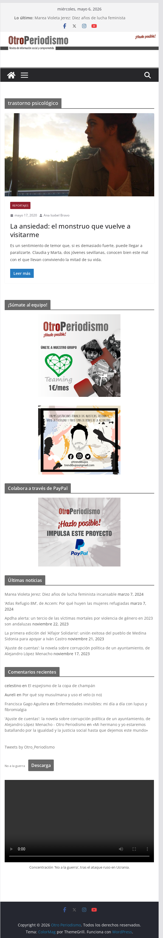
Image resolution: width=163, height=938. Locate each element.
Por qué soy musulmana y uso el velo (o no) (64, 694)
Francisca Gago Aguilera (29, 703)
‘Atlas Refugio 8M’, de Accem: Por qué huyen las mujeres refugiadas (69, 603)
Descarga (43, 765)
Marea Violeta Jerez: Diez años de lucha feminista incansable (63, 594)
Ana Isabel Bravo (59, 215)
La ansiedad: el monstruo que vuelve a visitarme (72, 230)
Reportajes (22, 205)
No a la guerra (17, 766)
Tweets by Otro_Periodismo (32, 747)
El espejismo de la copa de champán (63, 685)
